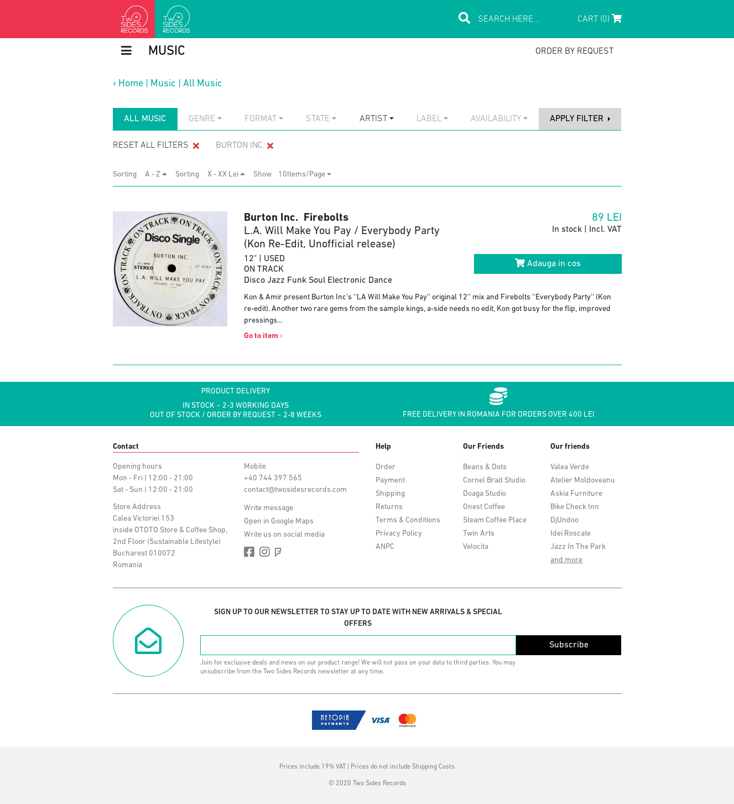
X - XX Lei (226, 174)
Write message (268, 508)
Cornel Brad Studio (494, 480)
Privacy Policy (399, 534)
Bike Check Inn (574, 507)
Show (265, 174)
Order (385, 467)
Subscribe (569, 645)
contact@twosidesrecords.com (295, 490)
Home (130, 84)
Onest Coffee (484, 507)
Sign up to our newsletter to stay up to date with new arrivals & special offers (358, 618)
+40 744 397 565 (273, 478)
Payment (390, 480)
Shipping (390, 494)
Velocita (475, 547)
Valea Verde (569, 467)
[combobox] (205, 119)
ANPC (385, 547)
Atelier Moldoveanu (582, 480)
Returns (389, 507)
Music (163, 84)
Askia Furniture (576, 494)
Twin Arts (478, 534)
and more (566, 560)
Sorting (128, 174)
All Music (202, 84)
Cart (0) (599, 19)
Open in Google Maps (279, 521)
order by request (574, 51)
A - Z (156, 174)
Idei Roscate (570, 534)
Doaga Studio (484, 494)
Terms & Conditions (408, 520)
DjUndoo (564, 520)
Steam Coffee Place (495, 520)
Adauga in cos (548, 263)
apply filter (578, 119)
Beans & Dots (485, 467)
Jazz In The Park (578, 547)
